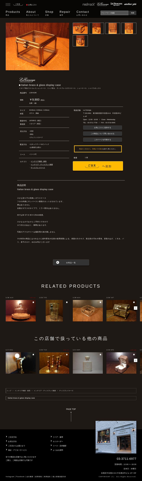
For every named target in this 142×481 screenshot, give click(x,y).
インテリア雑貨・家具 (39, 161)
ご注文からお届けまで (16, 446)
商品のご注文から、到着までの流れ (90, 149)
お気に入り (31, 5)
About (32, 13)
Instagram (10, 476)
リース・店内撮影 (59, 446)
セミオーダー (58, 441)
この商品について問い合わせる (102, 134)
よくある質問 (58, 450)
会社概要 (29, 476)
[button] (135, 308)
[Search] (114, 13)
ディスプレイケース (38, 168)
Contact (82, 13)
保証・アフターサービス (17, 450)
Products (13, 13)
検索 (132, 13)
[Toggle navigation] (8, 4)
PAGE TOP (71, 415)
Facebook (20, 476)
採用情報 (38, 476)
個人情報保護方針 (59, 476)
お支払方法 (12, 441)
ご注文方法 (12, 437)
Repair (65, 13)
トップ (9, 391)
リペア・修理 (58, 437)
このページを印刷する (102, 140)
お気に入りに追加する (102, 127)
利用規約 (47, 476)
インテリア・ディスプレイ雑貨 (42, 164)
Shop (49, 13)
